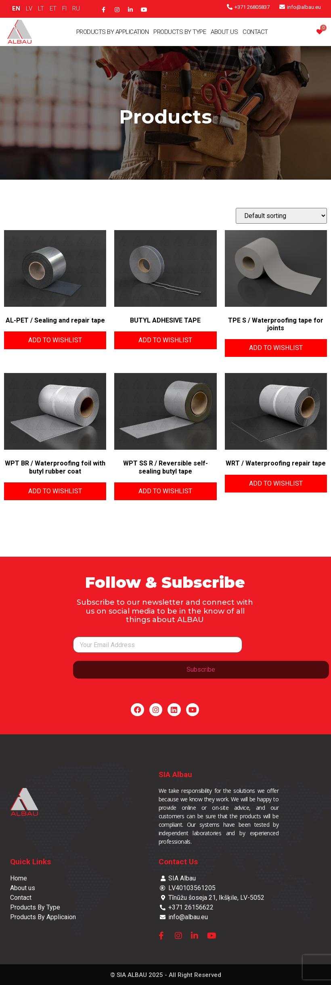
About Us (224, 32)
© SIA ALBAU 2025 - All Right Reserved (165, 975)
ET (53, 8)
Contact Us (178, 861)
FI (64, 8)
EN (16, 8)
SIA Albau (175, 774)
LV (29, 8)
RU (76, 8)
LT (41, 8)
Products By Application (112, 32)
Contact (255, 32)
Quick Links (30, 861)
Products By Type (179, 32)
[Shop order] (281, 216)
